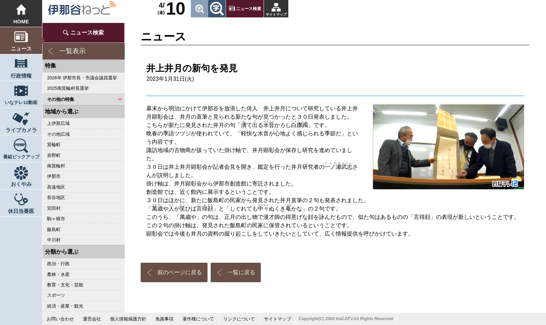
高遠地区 (56, 187)
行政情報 (21, 76)
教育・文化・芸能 (65, 284)
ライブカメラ (21, 130)
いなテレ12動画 (21, 102)
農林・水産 (58, 274)
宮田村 (54, 208)
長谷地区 (56, 197)
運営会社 (92, 319)
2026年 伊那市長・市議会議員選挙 (82, 77)
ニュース (21, 48)
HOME (21, 21)
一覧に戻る (241, 272)
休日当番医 (21, 211)
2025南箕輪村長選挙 (67, 88)
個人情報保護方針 (128, 319)
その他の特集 (60, 99)
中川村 (54, 240)
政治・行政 (58, 263)
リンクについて (239, 319)
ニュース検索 (248, 8)
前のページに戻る (179, 272)
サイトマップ (276, 14)
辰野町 (54, 155)
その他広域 (58, 134)
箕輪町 (54, 144)
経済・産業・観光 (65, 306)
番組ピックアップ (21, 156)
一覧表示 (72, 51)
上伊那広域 (58, 123)
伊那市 (54, 176)
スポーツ (56, 295)
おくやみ (21, 184)
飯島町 (54, 229)
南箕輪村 (56, 165)
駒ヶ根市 (56, 218)
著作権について (198, 319)
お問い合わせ (60, 319)
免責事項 (164, 319)
